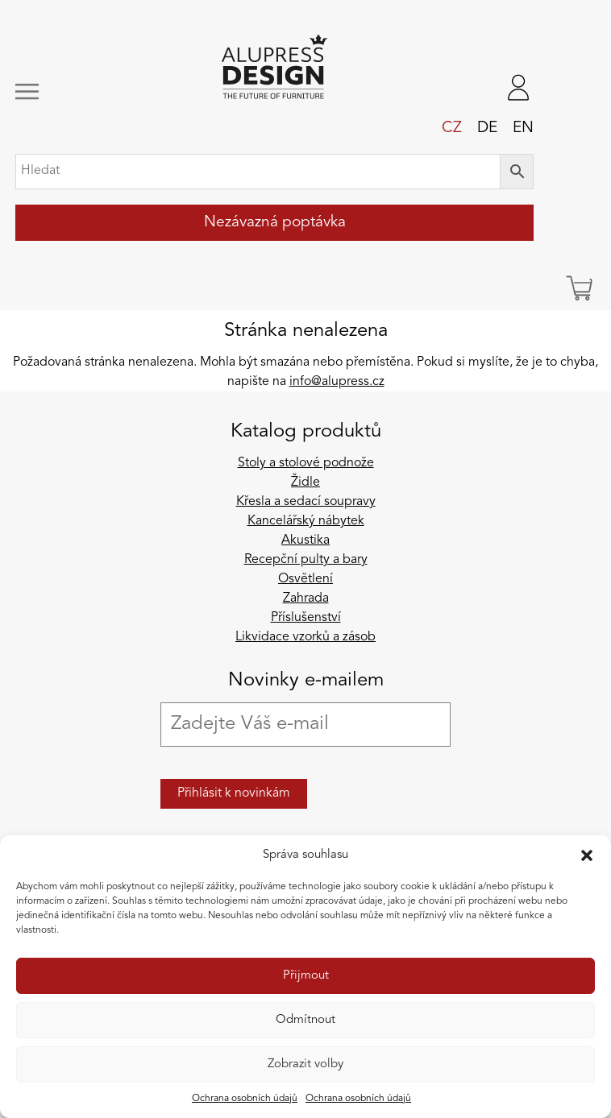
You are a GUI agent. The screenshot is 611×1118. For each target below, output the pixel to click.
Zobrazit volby (305, 1064)
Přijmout (306, 976)
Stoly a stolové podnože (306, 463)
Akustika (305, 540)
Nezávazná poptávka (275, 222)
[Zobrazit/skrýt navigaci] (63, 91)
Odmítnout (305, 1020)
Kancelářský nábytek (305, 521)
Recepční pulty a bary (306, 559)
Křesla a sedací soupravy (306, 501)
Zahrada (306, 598)
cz (452, 128)
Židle (305, 482)
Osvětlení (305, 579)
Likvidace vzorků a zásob (305, 637)
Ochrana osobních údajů (244, 1099)
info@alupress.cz (336, 381)
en (523, 128)
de (487, 128)
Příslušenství (306, 617)
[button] (587, 855)
